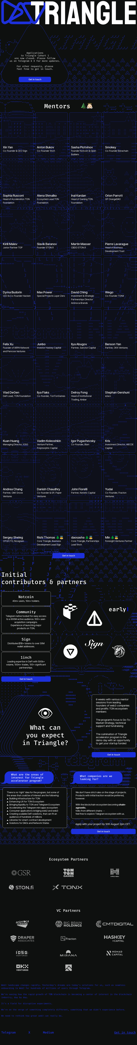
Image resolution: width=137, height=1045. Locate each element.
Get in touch (35, 79)
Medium (48, 1032)
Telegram (8, 1032)
